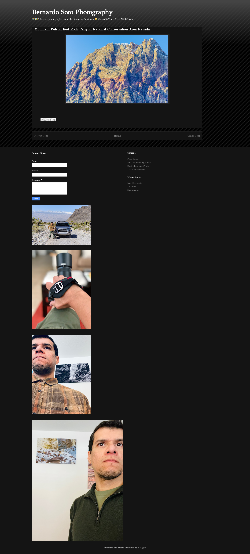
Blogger (142, 548)
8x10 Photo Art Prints (138, 166)
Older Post (194, 135)
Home (117, 135)
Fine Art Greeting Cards (139, 162)
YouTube (131, 186)
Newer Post (41, 135)
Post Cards (132, 159)
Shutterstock (133, 190)
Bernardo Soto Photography (72, 12)
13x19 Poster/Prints (137, 169)
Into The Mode (134, 183)
